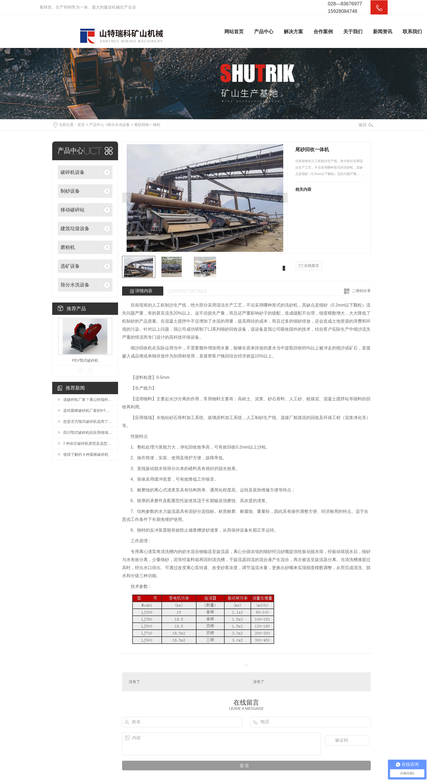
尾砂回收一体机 (147, 124)
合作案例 (323, 31)
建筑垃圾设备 (75, 228)
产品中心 (263, 31)
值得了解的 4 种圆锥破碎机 (86, 454)
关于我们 (352, 31)
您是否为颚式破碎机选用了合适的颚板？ (87, 421)
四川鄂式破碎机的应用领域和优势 (87, 432)
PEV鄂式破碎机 (85, 360)
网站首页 (234, 31)
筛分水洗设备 (118, 124)
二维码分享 (361, 291)
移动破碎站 (73, 209)
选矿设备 (70, 266)
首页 (81, 124)
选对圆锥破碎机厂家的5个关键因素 (87, 410)
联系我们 (412, 31)
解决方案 (293, 31)
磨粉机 (68, 247)
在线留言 (309, 265)
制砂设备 (70, 191)
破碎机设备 (73, 172)
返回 (365, 124)
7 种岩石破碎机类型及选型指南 (87, 443)
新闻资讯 (382, 31)
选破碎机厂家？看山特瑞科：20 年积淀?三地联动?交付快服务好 (87, 399)
